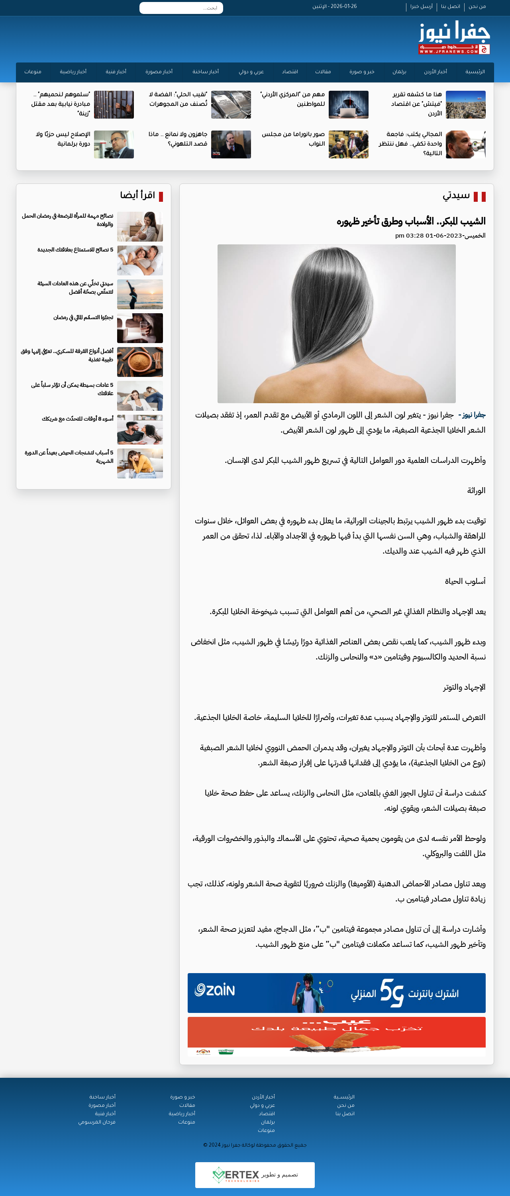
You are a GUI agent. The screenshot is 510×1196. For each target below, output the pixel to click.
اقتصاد (290, 72)
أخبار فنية (116, 72)
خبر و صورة (362, 72)
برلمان (399, 72)
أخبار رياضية (73, 72)
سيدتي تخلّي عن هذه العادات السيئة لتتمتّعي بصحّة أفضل (75, 287)
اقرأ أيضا (137, 197)
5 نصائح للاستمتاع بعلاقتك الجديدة (75, 250)
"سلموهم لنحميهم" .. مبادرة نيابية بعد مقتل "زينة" (60, 105)
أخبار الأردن (435, 72)
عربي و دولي (251, 72)
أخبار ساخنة (206, 72)
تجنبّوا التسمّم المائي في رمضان (83, 317)
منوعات (32, 72)
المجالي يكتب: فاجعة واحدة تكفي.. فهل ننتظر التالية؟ (410, 145)
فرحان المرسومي (97, 1123)
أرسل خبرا (421, 7)
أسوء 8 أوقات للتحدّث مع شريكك (77, 419)
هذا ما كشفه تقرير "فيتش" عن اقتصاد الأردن (416, 105)
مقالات (323, 72)
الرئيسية (475, 72)
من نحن (477, 7)
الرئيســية (344, 1097)
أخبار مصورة (159, 72)
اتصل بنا (450, 7)
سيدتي (456, 197)
